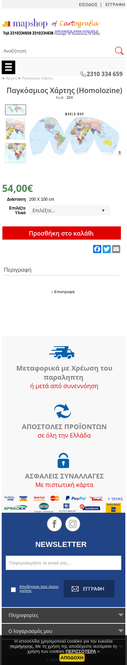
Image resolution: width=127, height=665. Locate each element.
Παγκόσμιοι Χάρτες (37, 78)
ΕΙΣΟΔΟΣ (88, 4)
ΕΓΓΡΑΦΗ (115, 4)
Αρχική (12, 78)
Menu (8, 67)
